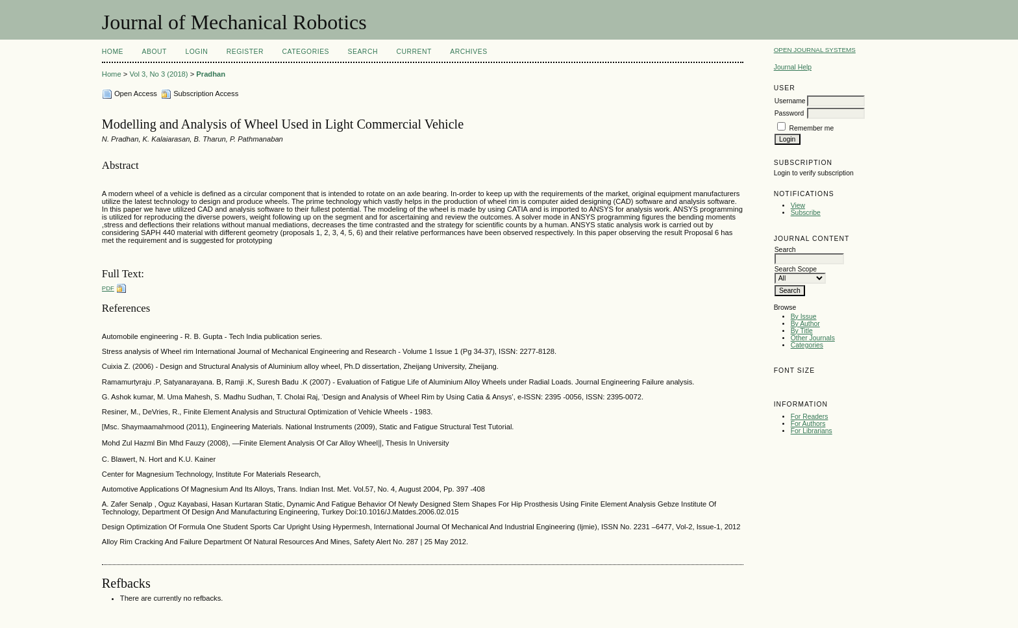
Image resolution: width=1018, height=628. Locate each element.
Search (363, 51)
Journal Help (793, 67)
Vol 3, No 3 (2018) (158, 74)
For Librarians (811, 430)
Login (196, 51)
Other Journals (813, 338)
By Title (802, 330)
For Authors (808, 423)
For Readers (809, 416)
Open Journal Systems (815, 49)
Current (413, 51)
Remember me (811, 128)
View (798, 205)
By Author (805, 323)
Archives (468, 51)
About (154, 51)
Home (112, 51)
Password (789, 113)
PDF (108, 288)
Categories (807, 345)
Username (790, 101)
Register (245, 51)
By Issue (804, 316)
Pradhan (210, 74)
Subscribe (806, 212)
